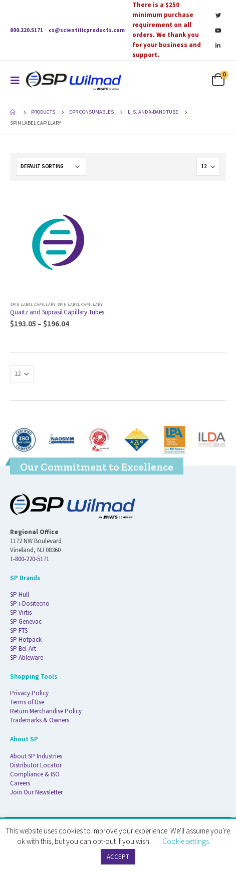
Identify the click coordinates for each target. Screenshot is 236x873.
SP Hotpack (26, 639)
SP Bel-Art (23, 648)
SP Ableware (26, 657)
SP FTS (19, 630)
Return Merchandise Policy (46, 711)
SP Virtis (21, 612)
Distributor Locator (36, 765)
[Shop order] (51, 167)
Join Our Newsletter (36, 792)
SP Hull (19, 594)
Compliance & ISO (35, 774)
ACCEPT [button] (118, 856)
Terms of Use (27, 702)
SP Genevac (26, 621)
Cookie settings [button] (185, 841)
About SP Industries (36, 756)
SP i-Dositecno (30, 603)
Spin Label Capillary (32, 304)
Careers (20, 783)
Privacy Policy (29, 693)
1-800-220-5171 (29, 559)
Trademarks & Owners (39, 720)
